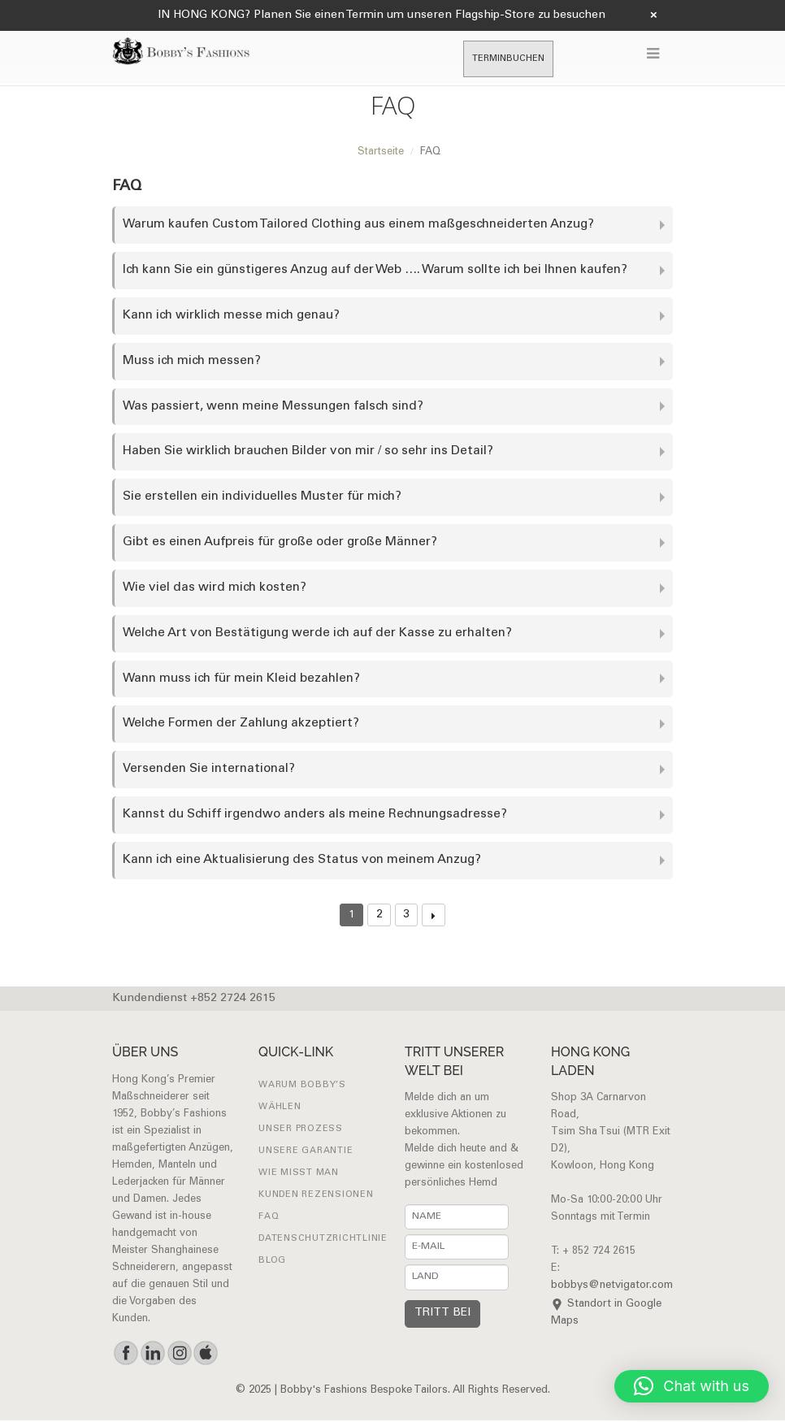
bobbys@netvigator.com (612, 1288)
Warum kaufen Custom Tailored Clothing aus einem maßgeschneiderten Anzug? (359, 225)
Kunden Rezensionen (316, 1196)
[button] (691, 1386)
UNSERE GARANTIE (305, 1152)
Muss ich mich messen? (192, 361)
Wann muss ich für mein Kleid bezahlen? (241, 680)
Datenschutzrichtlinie (323, 1240)
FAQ (268, 1218)
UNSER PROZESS (300, 1130)
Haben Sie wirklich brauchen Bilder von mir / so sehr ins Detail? (308, 452)
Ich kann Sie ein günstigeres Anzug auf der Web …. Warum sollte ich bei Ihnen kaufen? (376, 270)
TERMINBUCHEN (508, 58)
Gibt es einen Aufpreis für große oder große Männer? (281, 543)
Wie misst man (298, 1174)
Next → (433, 917)
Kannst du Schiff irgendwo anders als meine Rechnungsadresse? (316, 816)
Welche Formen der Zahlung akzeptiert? (241, 725)
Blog (272, 1262)
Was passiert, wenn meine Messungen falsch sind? (273, 407)
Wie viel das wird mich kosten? (214, 589)
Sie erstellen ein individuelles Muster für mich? (262, 498)
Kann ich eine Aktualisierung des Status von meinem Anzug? (303, 862)
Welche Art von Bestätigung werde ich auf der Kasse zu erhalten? (318, 634)
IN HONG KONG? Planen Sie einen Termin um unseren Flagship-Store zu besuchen (381, 15)
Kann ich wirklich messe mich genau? (231, 316)
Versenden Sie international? (209, 771)
